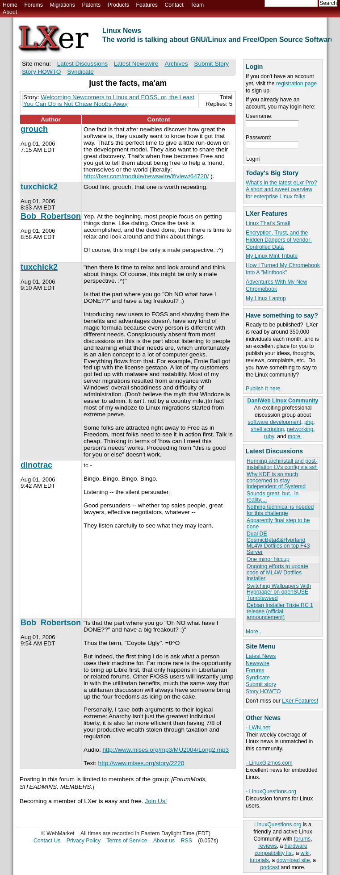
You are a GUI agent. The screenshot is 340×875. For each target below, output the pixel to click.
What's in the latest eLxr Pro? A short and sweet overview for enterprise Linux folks (281, 190)
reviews (267, 846)
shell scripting (267, 429)
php (308, 422)
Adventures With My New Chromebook (276, 285)
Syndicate (258, 677)
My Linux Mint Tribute (272, 256)
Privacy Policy (84, 840)
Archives (176, 63)
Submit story (261, 684)
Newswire (257, 663)
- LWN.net (258, 727)
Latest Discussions (82, 63)
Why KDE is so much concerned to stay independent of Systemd (276, 480)
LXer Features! (300, 701)
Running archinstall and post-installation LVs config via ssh (282, 464)
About (10, 12)
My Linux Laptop (266, 298)
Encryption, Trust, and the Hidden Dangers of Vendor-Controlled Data (279, 240)
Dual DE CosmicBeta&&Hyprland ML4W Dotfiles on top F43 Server (278, 543)
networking (300, 429)
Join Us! (156, 801)
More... (254, 631)
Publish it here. (264, 388)
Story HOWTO (263, 691)
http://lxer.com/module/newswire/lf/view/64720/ (146, 176)
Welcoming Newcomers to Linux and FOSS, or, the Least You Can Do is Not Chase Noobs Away (108, 100)
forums (302, 839)
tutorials (259, 860)
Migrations (62, 5)
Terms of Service (126, 840)
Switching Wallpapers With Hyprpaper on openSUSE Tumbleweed (279, 592)
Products (118, 5)
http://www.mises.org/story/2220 (141, 763)
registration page (296, 83)
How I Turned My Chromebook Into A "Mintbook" (283, 269)
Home (10, 5)
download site (293, 860)
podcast (269, 867)
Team (197, 5)
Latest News (261, 656)
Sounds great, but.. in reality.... (272, 496)
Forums (33, 5)
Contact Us (47, 840)
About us (164, 840)
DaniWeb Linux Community (283, 401)
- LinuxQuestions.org (271, 791)
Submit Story (211, 63)
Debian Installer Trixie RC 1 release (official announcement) (280, 611)
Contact (173, 5)
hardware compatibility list (281, 849)
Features (147, 5)
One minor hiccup (268, 559)
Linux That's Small (268, 223)
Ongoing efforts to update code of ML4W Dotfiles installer (277, 572)
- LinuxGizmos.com (269, 763)
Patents (91, 5)
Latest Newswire (136, 63)
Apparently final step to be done (278, 523)
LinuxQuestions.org (277, 824)
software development (274, 422)
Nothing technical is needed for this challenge (280, 510)
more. (295, 436)
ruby (269, 436)
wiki (304, 853)
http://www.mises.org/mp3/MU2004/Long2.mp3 (165, 749)
